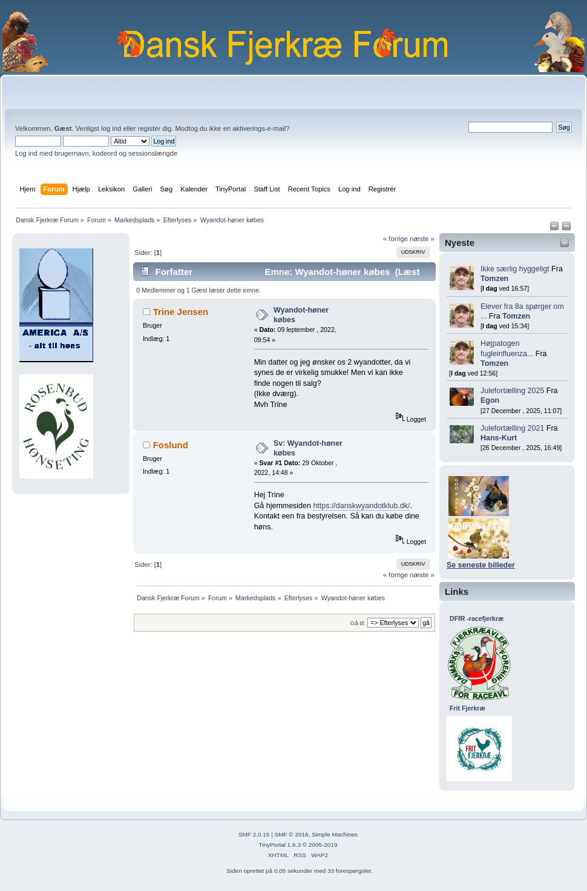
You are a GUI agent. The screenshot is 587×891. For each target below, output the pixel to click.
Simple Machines (335, 834)
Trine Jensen (181, 311)
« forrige (395, 238)
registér (149, 128)
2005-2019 (323, 844)
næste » (422, 238)
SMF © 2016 (292, 834)
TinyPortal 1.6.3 (279, 844)
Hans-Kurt (498, 438)
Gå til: (358, 623)
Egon (489, 400)
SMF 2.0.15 (254, 834)
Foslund (170, 445)
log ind (111, 128)
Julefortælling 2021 (512, 428)
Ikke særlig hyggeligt (514, 269)
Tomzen (494, 278)
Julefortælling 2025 (512, 390)
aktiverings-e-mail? (260, 128)
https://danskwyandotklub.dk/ (361, 506)
